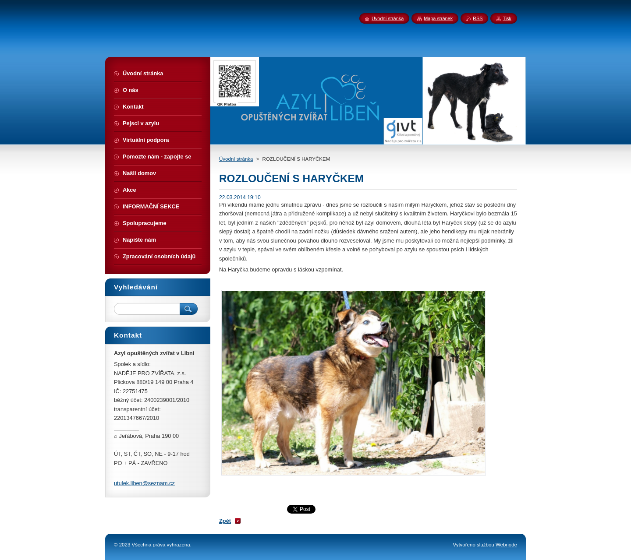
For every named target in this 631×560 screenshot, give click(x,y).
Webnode (506, 544)
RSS (477, 18)
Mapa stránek (438, 18)
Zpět (225, 521)
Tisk (507, 18)
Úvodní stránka (236, 159)
